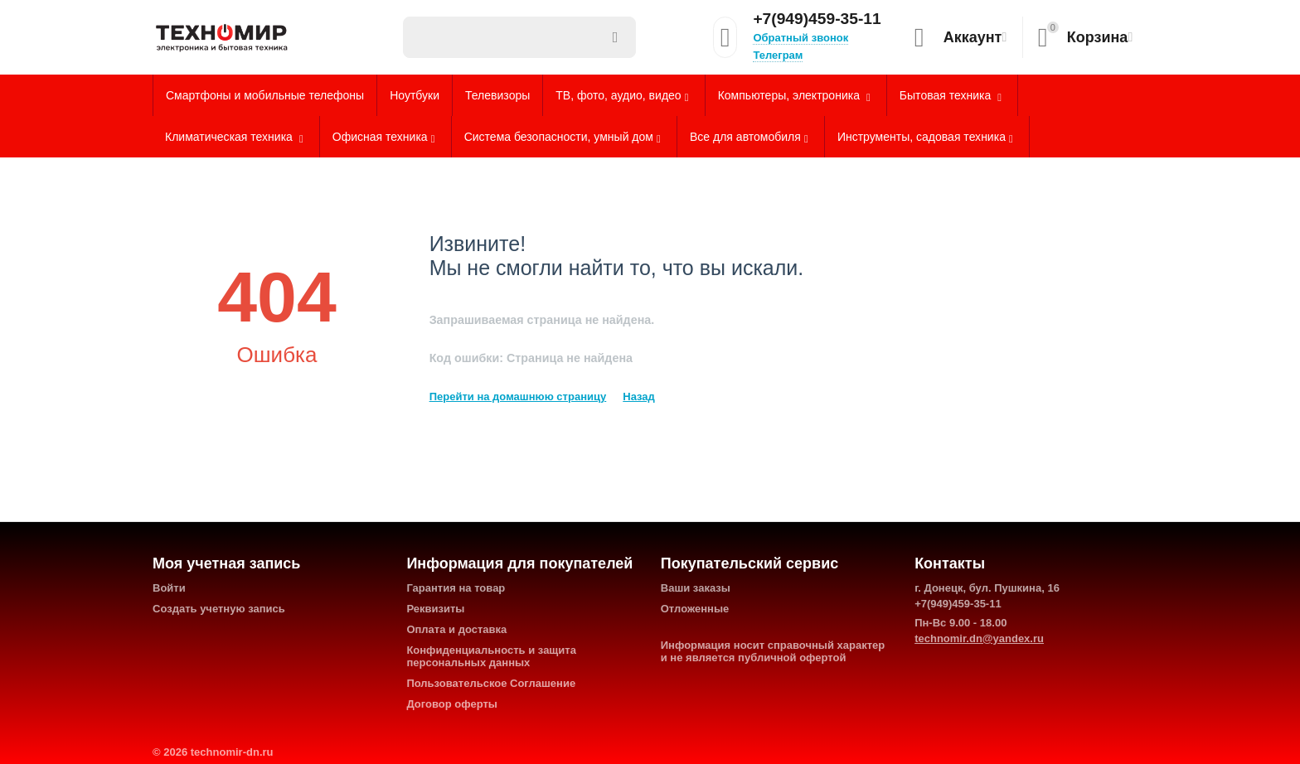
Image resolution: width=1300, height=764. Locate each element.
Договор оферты (451, 704)
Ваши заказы (695, 588)
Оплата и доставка (456, 629)
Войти (169, 588)
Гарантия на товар (455, 588)
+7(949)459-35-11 (816, 19)
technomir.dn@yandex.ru (979, 638)
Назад (639, 396)
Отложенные (695, 608)
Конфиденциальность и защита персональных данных (491, 656)
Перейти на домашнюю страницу (518, 396)
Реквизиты (435, 608)
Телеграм (778, 55)
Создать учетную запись (219, 608)
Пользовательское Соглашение (490, 683)
